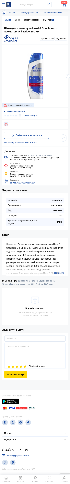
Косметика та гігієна (53, 13)
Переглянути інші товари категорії (22, 142)
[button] (68, 76)
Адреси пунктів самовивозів (22, 182)
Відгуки (48, 20)
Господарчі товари (29, 13)
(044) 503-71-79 (15, 450)
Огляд (8, 20)
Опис (17, 20)
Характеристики (32, 20)
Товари (11, 13)
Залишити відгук (28, 115)
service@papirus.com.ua (15, 455)
